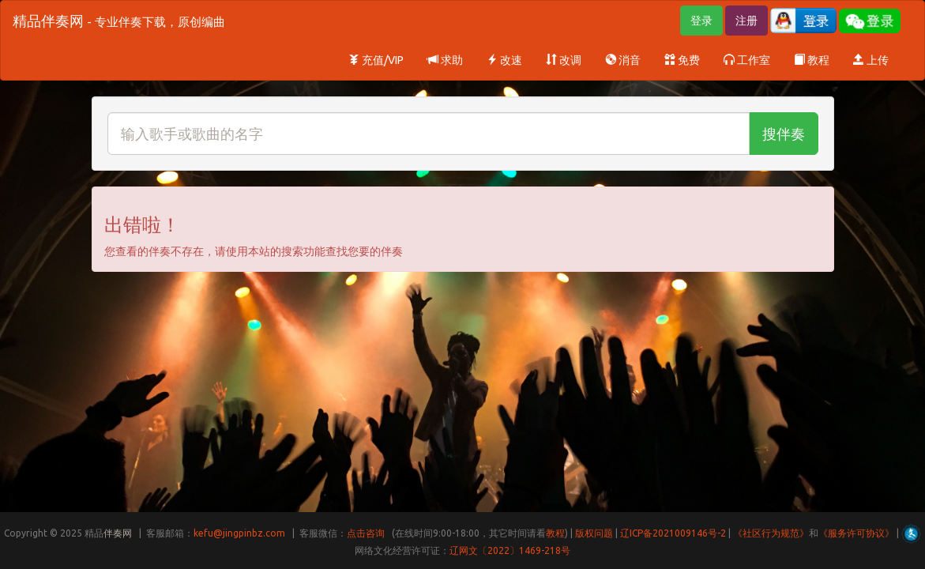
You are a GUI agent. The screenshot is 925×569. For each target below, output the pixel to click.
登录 (701, 20)
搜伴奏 (783, 133)
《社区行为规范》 (771, 533)
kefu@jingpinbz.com (239, 533)
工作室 (747, 60)
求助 (445, 60)
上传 (871, 60)
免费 (682, 60)
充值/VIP (376, 60)
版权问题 (594, 533)
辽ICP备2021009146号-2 (673, 533)
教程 (811, 60)
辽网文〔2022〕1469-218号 (509, 550)
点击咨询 (366, 533)
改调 (563, 60)
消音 (623, 60)
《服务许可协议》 (856, 533)
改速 (504, 60)
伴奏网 (117, 533)
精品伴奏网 (119, 20)
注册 (746, 20)
